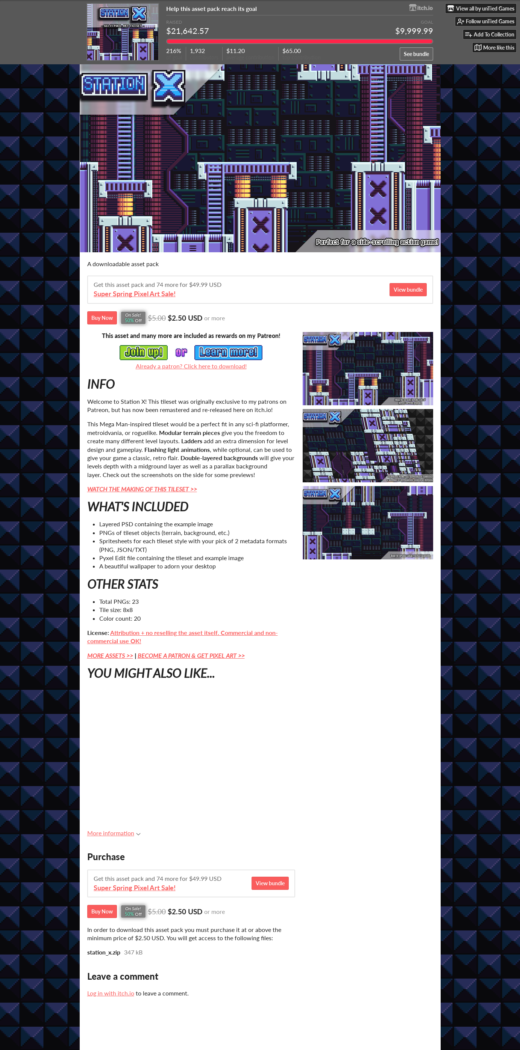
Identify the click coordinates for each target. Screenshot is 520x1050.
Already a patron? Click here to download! (191, 366)
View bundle (408, 289)
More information (114, 832)
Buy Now (102, 318)
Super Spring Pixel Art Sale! (135, 294)
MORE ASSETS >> (110, 655)
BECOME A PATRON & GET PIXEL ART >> (191, 655)
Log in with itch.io (110, 993)
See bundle (416, 54)
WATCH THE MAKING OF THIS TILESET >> (142, 488)
